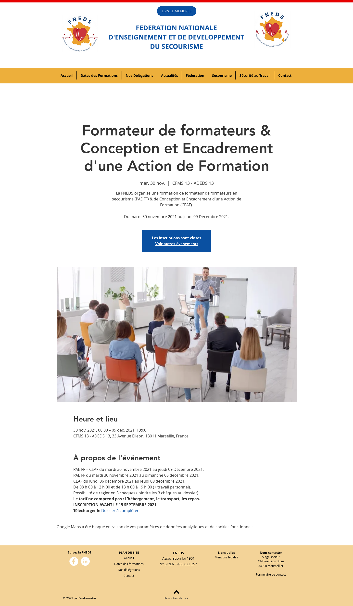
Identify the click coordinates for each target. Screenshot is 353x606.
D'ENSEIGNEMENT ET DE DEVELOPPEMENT (176, 36)
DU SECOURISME (176, 46)
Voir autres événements (176, 243)
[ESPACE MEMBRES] (176, 11)
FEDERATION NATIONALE (176, 27)
